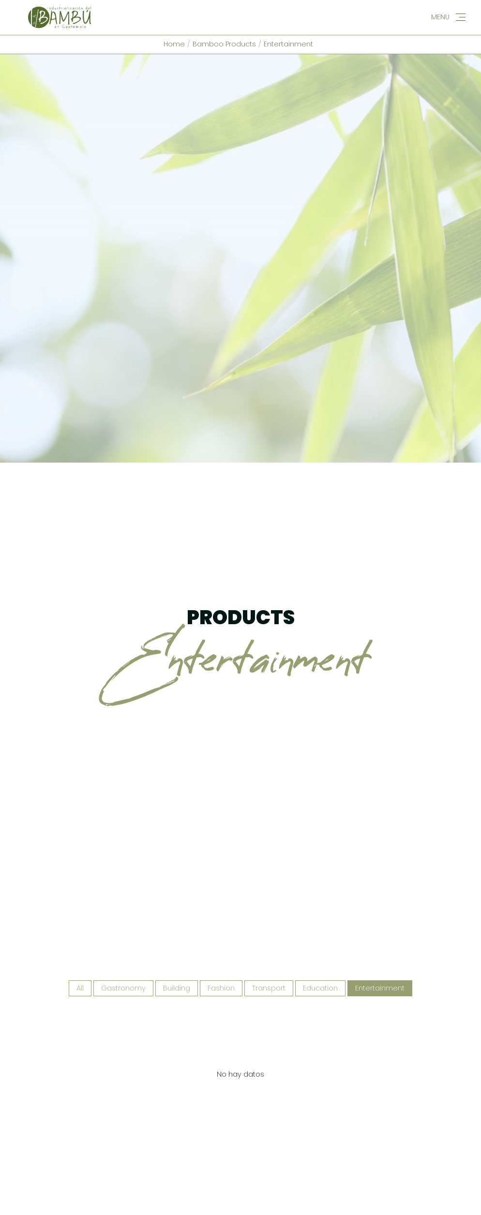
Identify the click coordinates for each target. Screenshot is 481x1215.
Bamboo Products (224, 44)
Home (174, 44)
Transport (269, 940)
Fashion (221, 940)
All (80, 940)
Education (320, 940)
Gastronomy (123, 940)
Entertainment (288, 44)
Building (176, 940)
